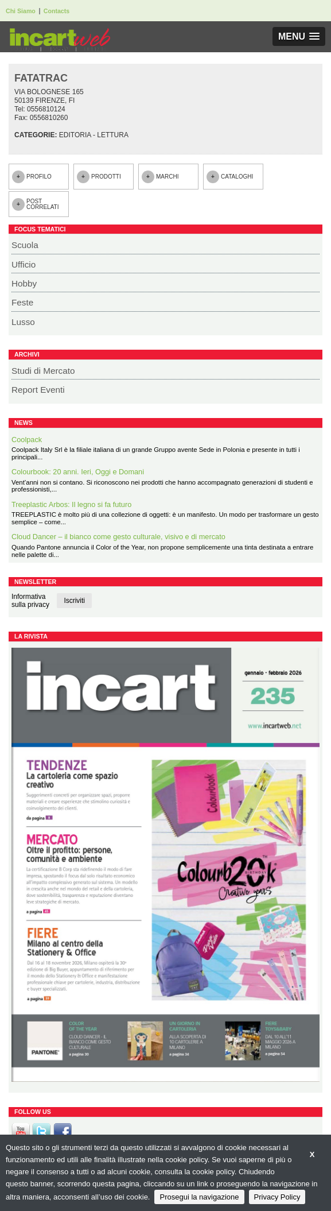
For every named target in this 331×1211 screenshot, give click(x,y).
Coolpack (26, 439)
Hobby (24, 283)
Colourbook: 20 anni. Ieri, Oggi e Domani (77, 471)
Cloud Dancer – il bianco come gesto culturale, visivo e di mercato (118, 536)
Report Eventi (38, 389)
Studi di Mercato (43, 371)
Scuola (24, 245)
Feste (22, 302)
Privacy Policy (277, 1197)
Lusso (23, 322)
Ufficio (23, 264)
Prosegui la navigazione (199, 1197)
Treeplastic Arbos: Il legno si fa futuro (71, 504)
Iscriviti (74, 601)
